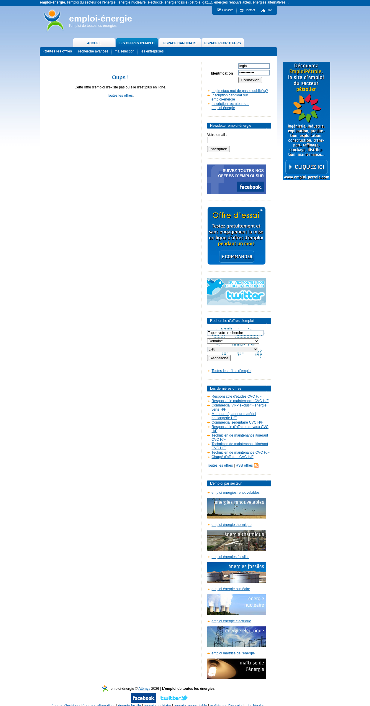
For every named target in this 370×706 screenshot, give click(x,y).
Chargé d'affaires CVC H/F (232, 457)
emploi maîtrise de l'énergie (233, 653)
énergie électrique (66, 700)
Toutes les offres (120, 95)
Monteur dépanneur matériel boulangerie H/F (234, 416)
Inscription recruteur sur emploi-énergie (230, 106)
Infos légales (254, 700)
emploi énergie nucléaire (231, 589)
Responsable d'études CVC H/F (237, 396)
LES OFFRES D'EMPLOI (137, 43)
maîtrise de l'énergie (226, 700)
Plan (269, 10)
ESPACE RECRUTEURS (222, 43)
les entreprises (152, 51)
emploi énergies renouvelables (236, 493)
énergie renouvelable (190, 700)
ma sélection (124, 51)
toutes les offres (58, 51)
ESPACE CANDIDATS (179, 43)
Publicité (227, 10)
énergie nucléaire (157, 700)
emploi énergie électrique (231, 621)
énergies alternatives (99, 700)
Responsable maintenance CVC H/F (240, 401)
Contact (250, 10)
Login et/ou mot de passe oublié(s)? (240, 91)
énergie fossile (129, 700)
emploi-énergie (100, 18)
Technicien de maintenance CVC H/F (241, 452)
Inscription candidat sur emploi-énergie (230, 97)
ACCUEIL (94, 43)
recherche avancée (93, 51)
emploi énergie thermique (231, 525)
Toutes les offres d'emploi (231, 371)
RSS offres (244, 465)
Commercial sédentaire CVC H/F (237, 422)
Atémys (144, 683)
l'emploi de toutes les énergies (93, 26)
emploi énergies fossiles (230, 557)
